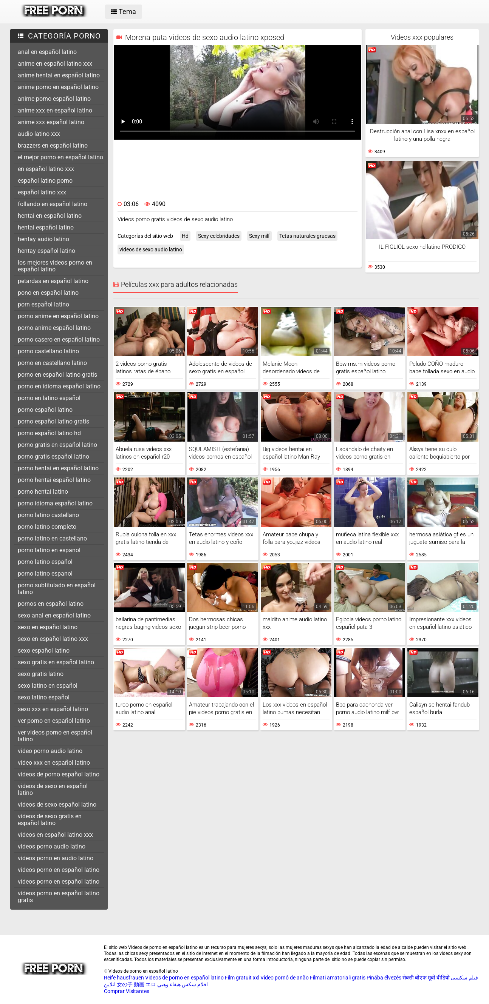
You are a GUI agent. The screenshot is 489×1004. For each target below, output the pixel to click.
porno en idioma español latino (59, 386)
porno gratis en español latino (57, 444)
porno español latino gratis (53, 421)
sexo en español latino (47, 627)
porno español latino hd (49, 433)
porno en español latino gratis (57, 374)
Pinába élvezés (384, 978)
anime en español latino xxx (55, 63)
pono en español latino (48, 292)
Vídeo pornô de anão (284, 978)
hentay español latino (46, 250)
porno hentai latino (43, 491)
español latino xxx (42, 192)
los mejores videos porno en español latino (55, 266)
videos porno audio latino (51, 846)
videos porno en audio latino (55, 858)
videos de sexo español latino (57, 804)
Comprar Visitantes (126, 991)
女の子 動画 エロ (136, 984)
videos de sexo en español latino (53, 789)
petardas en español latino (53, 281)
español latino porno (45, 180)
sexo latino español (44, 697)
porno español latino (45, 409)
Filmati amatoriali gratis (337, 978)
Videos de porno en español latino (184, 978)
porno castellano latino (48, 351)
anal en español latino (47, 51)
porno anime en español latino (58, 316)
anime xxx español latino (51, 122)
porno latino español (45, 561)
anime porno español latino (54, 98)
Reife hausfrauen (124, 978)
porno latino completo (47, 526)
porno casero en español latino (59, 339)
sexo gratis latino (40, 674)
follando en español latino (52, 204)
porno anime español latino (54, 327)
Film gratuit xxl (242, 978)
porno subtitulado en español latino (57, 589)
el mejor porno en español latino (60, 157)
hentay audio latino (43, 239)
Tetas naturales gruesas (307, 236)
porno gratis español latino (53, 456)
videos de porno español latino (58, 774)
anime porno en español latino (58, 87)
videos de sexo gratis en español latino (50, 820)
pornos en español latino (51, 603)
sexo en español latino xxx (53, 638)
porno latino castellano (48, 515)
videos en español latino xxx (55, 834)
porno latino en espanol (49, 550)
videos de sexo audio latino (150, 249)
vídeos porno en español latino (58, 881)
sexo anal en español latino (54, 615)
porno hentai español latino (54, 480)
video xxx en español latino (54, 762)
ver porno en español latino (54, 720)
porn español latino (43, 304)
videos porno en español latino (58, 869)
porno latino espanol (45, 573)
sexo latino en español (47, 685)
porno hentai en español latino (58, 468)
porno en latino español (49, 398)
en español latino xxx (46, 168)
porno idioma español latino (55, 503)
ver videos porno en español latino (55, 736)
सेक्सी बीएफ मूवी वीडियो (426, 978)
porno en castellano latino (52, 362)
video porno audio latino (50, 751)
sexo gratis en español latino (56, 662)
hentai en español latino (50, 215)
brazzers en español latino (53, 145)
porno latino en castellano (52, 538)
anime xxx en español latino (55, 110)
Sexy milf (259, 236)
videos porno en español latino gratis (58, 897)
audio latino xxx (39, 133)
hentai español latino (46, 227)
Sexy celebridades (219, 236)
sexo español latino (44, 650)
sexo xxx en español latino (53, 709)
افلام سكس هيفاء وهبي (182, 984)
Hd (185, 236)
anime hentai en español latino (59, 75)
